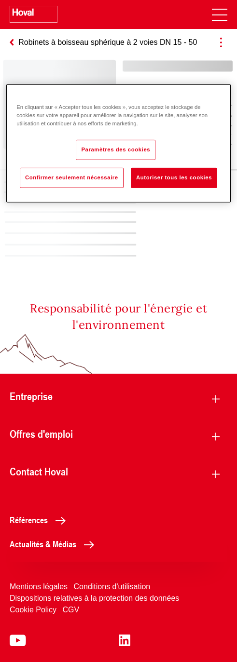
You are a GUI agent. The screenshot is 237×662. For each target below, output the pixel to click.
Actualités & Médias (54, 544)
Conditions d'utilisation (112, 586)
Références (40, 519)
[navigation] (220, 14)
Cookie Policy (33, 610)
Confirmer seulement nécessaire (71, 177)
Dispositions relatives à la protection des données (94, 598)
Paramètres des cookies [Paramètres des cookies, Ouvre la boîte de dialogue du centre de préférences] (115, 149)
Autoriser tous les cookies (174, 177)
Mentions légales (39, 586)
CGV (70, 610)
